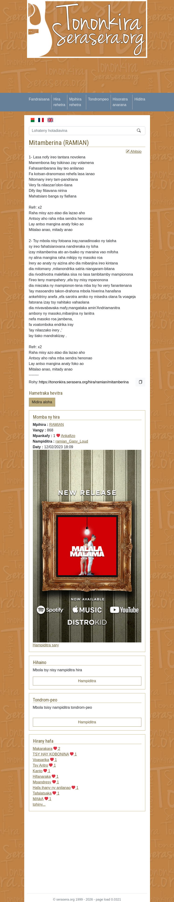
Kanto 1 (41, 771)
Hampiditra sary (46, 645)
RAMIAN (76, 143)
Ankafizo (68, 436)
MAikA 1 (42, 799)
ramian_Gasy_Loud (71, 441)
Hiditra (139, 99)
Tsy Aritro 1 (44, 765)
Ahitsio (134, 152)
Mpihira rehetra (75, 102)
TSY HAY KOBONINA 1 (55, 754)
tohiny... (39, 804)
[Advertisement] (100, 90)
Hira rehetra (59, 102)
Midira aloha (42, 402)
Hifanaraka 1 (46, 776)
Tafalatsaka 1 (46, 793)
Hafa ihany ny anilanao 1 (55, 788)
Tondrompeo (98, 99)
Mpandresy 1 (46, 782)
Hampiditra (87, 681)
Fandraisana (39, 99)
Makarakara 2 (46, 749)
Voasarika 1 (45, 760)
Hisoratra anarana (120, 102)
